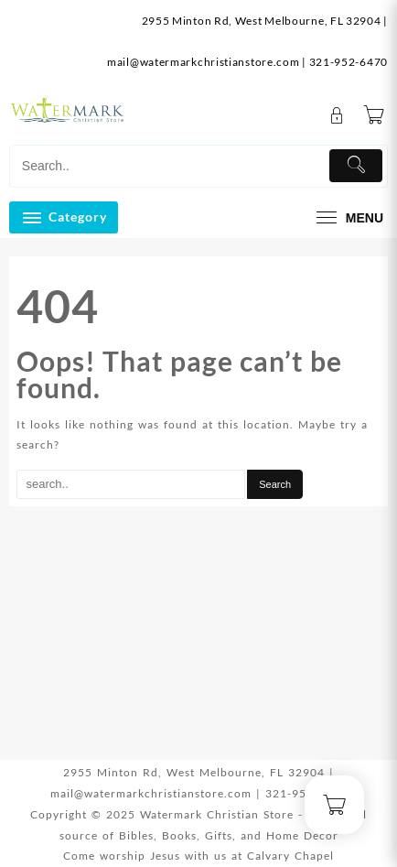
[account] (337, 115)
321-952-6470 (348, 62)
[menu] (347, 217)
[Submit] (355, 165)
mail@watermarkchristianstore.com (203, 62)
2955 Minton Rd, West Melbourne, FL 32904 (261, 20)
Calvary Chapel (290, 855)
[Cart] (374, 116)
